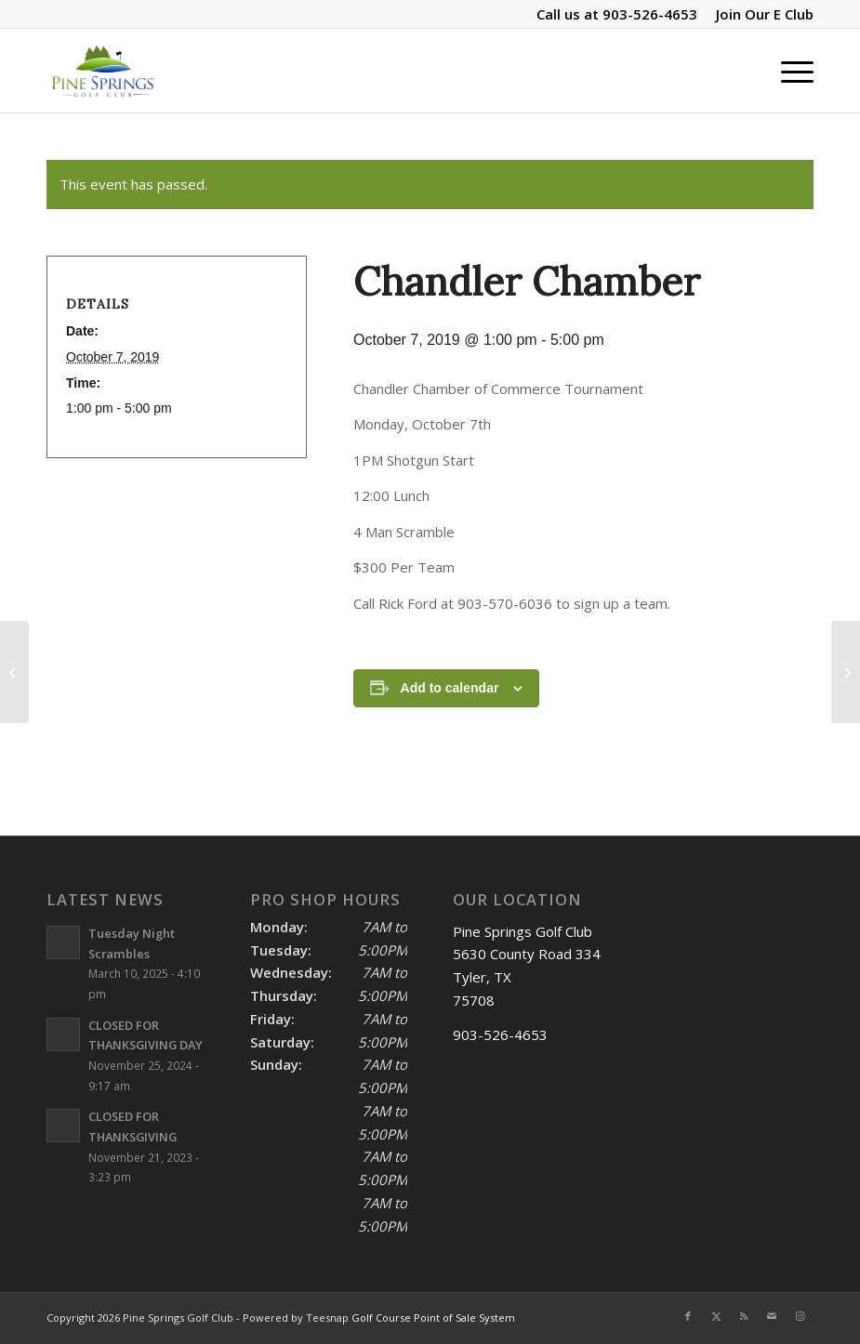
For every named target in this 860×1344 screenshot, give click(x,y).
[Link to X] (716, 1316)
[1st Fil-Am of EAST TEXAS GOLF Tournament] (845, 672)
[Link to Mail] (772, 1316)
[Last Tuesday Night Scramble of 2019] (14, 672)
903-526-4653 (649, 14)
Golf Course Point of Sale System (433, 1317)
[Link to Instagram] (800, 1316)
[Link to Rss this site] (744, 1316)
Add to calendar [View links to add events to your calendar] (450, 687)
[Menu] (788, 70)
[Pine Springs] (102, 70)
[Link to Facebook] (688, 1316)
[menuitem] (760, 14)
